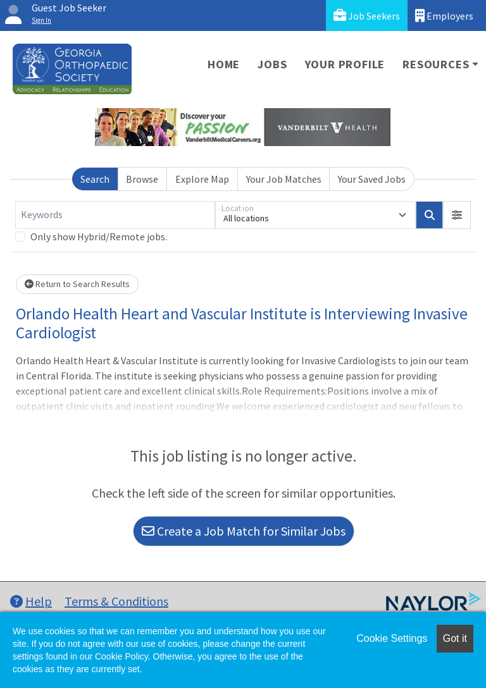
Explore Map (202, 179)
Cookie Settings (391, 638)
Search (94, 179)
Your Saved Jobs (372, 179)
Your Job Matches (283, 179)
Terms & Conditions (116, 601)
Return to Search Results (77, 284)
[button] (457, 215)
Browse (142, 179)
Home (224, 64)
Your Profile (345, 64)
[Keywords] (115, 215)
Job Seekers (366, 15)
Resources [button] (435, 64)
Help (31, 601)
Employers (444, 15)
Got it (455, 638)
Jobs (272, 64)
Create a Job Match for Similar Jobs (244, 531)
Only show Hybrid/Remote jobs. (98, 236)
